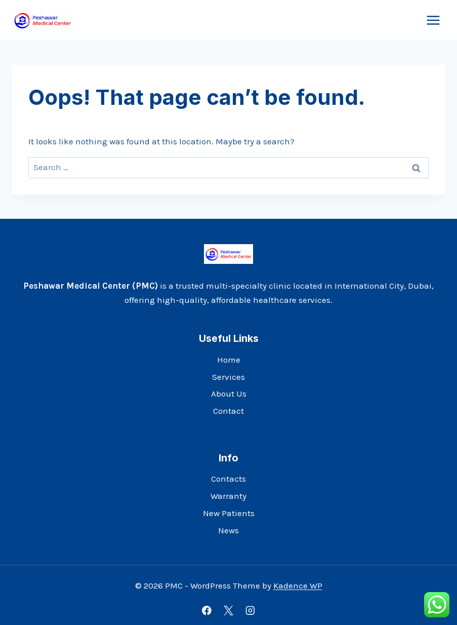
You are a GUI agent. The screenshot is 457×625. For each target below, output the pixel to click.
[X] (228, 610)
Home (228, 360)
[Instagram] (250, 610)
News (228, 530)
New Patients (229, 513)
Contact (228, 411)
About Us (228, 393)
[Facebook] (206, 610)
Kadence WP (297, 585)
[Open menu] (433, 20)
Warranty (228, 496)
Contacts (228, 479)
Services (228, 377)
